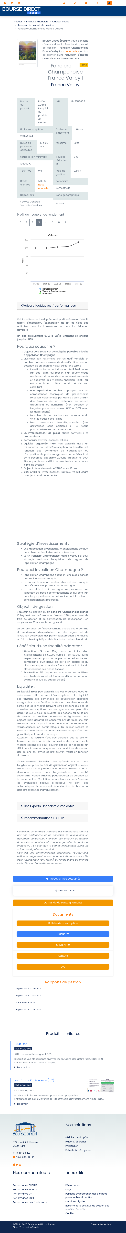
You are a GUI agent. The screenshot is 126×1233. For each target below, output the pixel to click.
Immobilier (71, 1146)
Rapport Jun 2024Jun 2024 (28, 988)
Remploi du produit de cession (36, 25)
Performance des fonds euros (30, 1202)
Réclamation (72, 1185)
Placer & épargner (75, 1141)
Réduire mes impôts (76, 1137)
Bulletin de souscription (63, 923)
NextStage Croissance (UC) (34, 1080)
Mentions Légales (75, 1201)
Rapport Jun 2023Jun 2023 (28, 1009)
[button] (53, 806)
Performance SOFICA (25, 1189)
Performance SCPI (23, 1198)
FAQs (68, 1189)
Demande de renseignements (63, 902)
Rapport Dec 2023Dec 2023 (28, 995)
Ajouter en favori (64, 890)
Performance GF (22, 1193)
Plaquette (63, 934)
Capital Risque (60, 21)
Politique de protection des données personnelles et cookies (86, 1195)
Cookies (69, 1213)
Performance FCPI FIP (25, 1185)
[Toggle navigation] (118, 10)
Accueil (18, 21)
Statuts (63, 956)
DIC (63, 967)
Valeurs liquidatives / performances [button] (48, 305)
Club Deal (21, 1044)
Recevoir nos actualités (63, 879)
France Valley (71, 51)
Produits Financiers (37, 21)
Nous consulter (43, 186)
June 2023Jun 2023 (25, 1002)
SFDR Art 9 (63, 945)
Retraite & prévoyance (78, 1150)
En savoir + (22, 1067)
